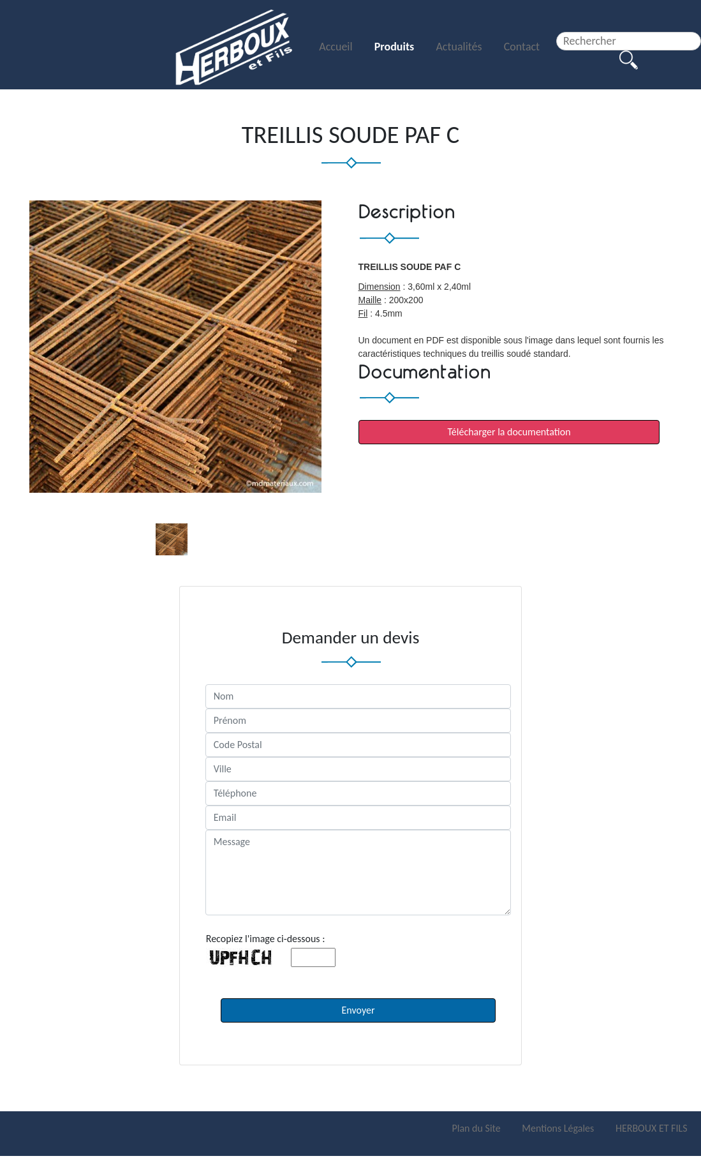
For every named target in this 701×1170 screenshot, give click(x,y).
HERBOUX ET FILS (652, 1128)
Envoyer (358, 1010)
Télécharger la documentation (508, 432)
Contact (522, 47)
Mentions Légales (559, 1128)
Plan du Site (477, 1128)
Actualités (460, 47)
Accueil (337, 47)
